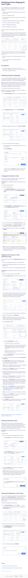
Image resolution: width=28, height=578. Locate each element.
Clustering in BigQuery (7, 389)
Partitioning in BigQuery (9, 384)
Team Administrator (16, 68)
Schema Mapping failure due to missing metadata (12, 568)
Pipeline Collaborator (22, 69)
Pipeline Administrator (12, 69)
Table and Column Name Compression (9, 565)
